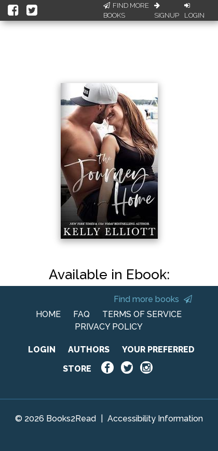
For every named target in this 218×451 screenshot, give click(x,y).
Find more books (153, 299)
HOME (48, 314)
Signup (166, 11)
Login (194, 11)
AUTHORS (89, 349)
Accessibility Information (155, 418)
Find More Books (126, 11)
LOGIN (42, 349)
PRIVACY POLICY (109, 327)
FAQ (81, 314)
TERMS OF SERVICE (142, 314)
